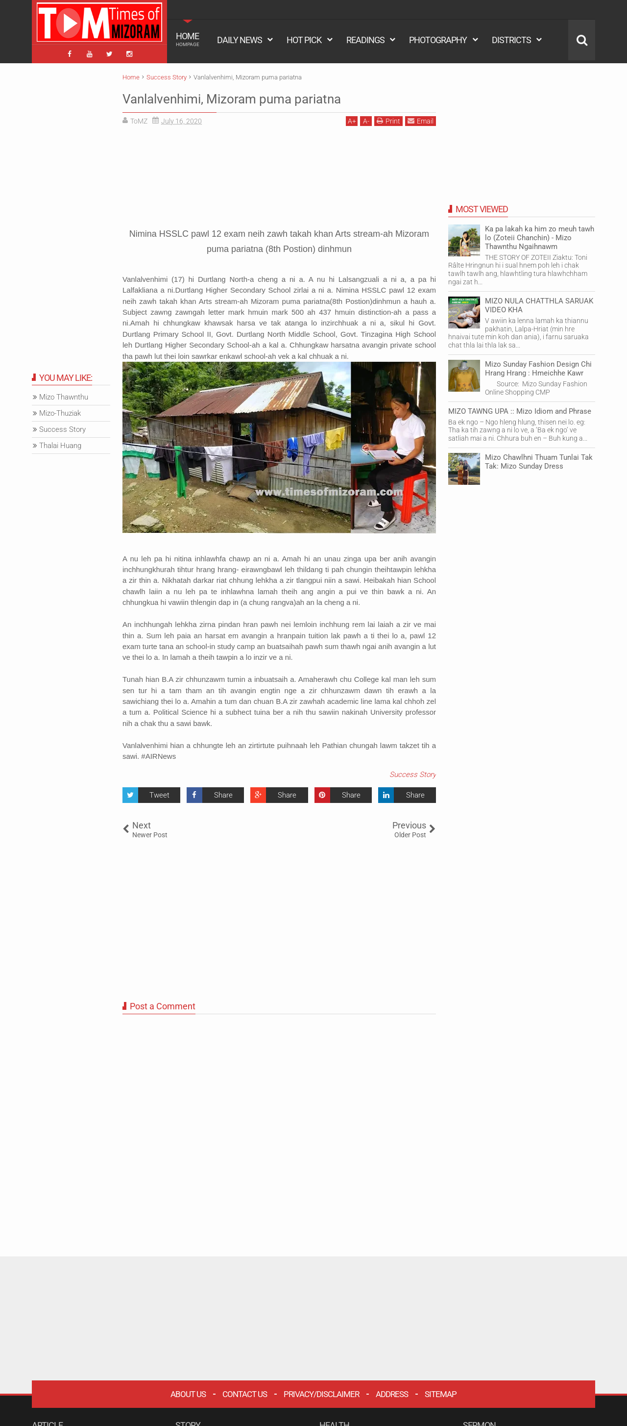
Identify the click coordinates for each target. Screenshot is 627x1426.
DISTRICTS (511, 40)
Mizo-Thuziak (60, 411)
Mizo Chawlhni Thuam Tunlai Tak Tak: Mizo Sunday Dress (539, 459)
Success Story (412, 772)
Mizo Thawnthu (63, 395)
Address (392, 1392)
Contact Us (244, 1392)
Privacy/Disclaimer (321, 1392)
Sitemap (441, 1392)
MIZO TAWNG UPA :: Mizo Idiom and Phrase (519, 408)
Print (388, 118)
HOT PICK (304, 40)
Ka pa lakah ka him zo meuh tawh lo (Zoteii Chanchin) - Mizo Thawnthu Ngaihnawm (539, 235)
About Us (188, 1392)
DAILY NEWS (239, 40)
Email (421, 118)
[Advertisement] (279, 172)
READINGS (365, 40)
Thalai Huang (60, 443)
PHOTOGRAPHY (438, 40)
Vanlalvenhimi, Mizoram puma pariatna (257, 95)
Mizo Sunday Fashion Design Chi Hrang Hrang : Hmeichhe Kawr (538, 366)
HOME (187, 39)
